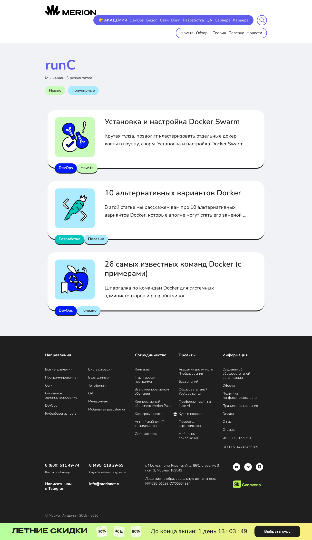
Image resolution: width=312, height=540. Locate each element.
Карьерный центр (148, 414)
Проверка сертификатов (190, 424)
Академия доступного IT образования (196, 372)
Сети (164, 20)
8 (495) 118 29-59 (106, 465)
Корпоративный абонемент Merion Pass (153, 404)
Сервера (223, 20)
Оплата (228, 414)
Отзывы (229, 430)
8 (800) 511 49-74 (62, 465)
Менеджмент (98, 402)
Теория (219, 33)
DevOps (137, 20)
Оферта (229, 386)
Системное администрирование (61, 395)
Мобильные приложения (188, 436)
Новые (55, 90)
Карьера (241, 20)
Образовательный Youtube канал (193, 392)
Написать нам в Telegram (58, 486)
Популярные (83, 90)
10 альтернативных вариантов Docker (175, 193)
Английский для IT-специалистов (150, 424)
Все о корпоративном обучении (152, 392)
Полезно (236, 33)
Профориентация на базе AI (195, 404)
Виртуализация (100, 370)
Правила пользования (240, 406)
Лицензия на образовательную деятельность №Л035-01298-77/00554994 (181, 481)
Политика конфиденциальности (240, 396)
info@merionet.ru (104, 484)
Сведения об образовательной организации (236, 374)
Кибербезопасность (60, 414)
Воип (175, 20)
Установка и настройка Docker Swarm (174, 121)
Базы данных (98, 378)
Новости (254, 33)
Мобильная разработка (106, 410)
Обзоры (203, 33)
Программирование (60, 378)
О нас (227, 422)
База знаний (188, 382)
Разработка (193, 20)
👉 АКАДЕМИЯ (112, 20)
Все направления (58, 370)
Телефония (97, 386)
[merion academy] (70, 10)
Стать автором (146, 434)
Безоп (151, 20)
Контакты (142, 370)
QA (209, 20)
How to (187, 33)
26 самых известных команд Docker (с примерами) (175, 269)
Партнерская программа (145, 380)
